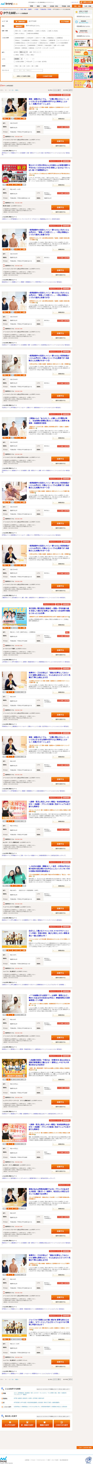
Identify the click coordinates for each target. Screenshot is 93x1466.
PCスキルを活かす (32, 43)
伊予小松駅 (23, 1402)
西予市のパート (6, 153)
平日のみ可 (29, 61)
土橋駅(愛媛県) (55, 1402)
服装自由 (32, 48)
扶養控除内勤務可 (20, 38)
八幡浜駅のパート (16, 726)
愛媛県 (30, 9)
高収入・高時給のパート (39, 920)
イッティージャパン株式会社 (54, 920)
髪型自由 (24, 48)
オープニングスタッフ (63, 40)
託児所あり (44, 40)
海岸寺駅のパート (15, 1178)
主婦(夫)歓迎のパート (42, 791)
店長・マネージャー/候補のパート (29, 855)
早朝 (16, 66)
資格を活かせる (44, 43)
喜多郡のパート (6, 1049)
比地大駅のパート (15, 345)
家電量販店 (21, 1393)
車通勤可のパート (36, 1373)
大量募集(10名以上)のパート (40, 1113)
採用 (49, 1460)
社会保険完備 (25, 40)
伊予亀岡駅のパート (16, 791)
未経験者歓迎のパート (45, 855)
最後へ (17, 90)
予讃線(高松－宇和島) (45, 9)
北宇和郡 (35, 1398)
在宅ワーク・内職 (40, 38)
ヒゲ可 (52, 48)
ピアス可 (39, 48)
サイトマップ (75, 2)
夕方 (28, 66)
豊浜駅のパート (15, 1113)
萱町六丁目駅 (47, 1402)
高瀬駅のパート (16, 282)
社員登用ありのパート (47, 345)
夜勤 (37, 66)
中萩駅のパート (15, 153)
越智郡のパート (6, 1373)
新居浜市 (25, 1398)
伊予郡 (15, 1398)
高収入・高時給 (20, 54)
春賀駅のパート (16, 470)
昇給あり (17, 40)
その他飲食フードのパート (29, 984)
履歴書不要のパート (35, 1178)
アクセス (33, 1460)
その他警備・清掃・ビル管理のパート (30, 345)
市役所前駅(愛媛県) (32, 1402)
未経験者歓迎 (31, 45)
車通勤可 (52, 43)
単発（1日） (18, 31)
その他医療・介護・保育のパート (28, 153)
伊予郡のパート (6, 535)
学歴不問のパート (40, 282)
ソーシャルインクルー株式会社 (53, 282)
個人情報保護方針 (64, 1460)
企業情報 (27, 1460)
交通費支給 (60, 38)
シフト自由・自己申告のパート (46, 153)
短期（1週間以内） (29, 31)
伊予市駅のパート (15, 407)
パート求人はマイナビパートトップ (9, 9)
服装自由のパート (38, 407)
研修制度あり (51, 38)
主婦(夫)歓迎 (48, 45)
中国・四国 (23, 9)
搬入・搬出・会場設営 (60, 1393)
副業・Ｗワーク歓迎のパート (46, 470)
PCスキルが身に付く (20, 45)
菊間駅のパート (15, 1373)
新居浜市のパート (6, 282)
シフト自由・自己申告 (40, 61)
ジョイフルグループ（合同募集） (56, 984)
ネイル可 (46, 48)
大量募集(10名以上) (20, 43)
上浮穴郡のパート (6, 662)
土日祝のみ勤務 (20, 61)
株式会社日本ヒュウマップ (58, 855)
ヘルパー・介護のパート (27, 407)
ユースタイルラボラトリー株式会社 (60, 662)
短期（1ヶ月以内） (41, 31)
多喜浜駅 (40, 1402)
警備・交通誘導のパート (26, 1113)
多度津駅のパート (15, 535)
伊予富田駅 (17, 1402)
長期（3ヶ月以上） (20, 33)
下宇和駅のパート (15, 855)
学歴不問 (40, 45)
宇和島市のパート (6, 470)
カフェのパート (25, 1178)
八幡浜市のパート (6, 597)
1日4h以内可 (30, 38)
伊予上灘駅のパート (16, 920)
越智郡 (20, 1398)
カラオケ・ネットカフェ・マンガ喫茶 (44, 1393)
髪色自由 (17, 48)
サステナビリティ (41, 1460)
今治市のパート (6, 345)
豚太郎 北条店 (56, 219)
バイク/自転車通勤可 (62, 43)
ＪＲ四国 (36, 9)
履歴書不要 (52, 40)
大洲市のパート (6, 219)
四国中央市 (41, 1398)
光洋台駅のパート (16, 597)
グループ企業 (55, 1460)
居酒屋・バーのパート (25, 1373)
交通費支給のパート (42, 984)
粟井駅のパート (15, 1049)
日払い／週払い (30, 54)
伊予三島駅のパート (17, 662)
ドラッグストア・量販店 (20, 1394)
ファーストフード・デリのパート (30, 219)
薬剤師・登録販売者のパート (30, 662)
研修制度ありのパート (45, 219)
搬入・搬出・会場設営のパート (30, 597)
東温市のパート (6, 920)
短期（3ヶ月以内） (53, 31)
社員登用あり (35, 40)
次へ (13, 90)
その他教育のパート (27, 920)
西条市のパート (6, 1242)
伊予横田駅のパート (16, 219)
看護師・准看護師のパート (28, 282)
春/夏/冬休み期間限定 (33, 33)
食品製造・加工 (29, 1393)
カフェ (15, 1393)
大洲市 (30, 1398)
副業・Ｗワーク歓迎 (59, 45)
